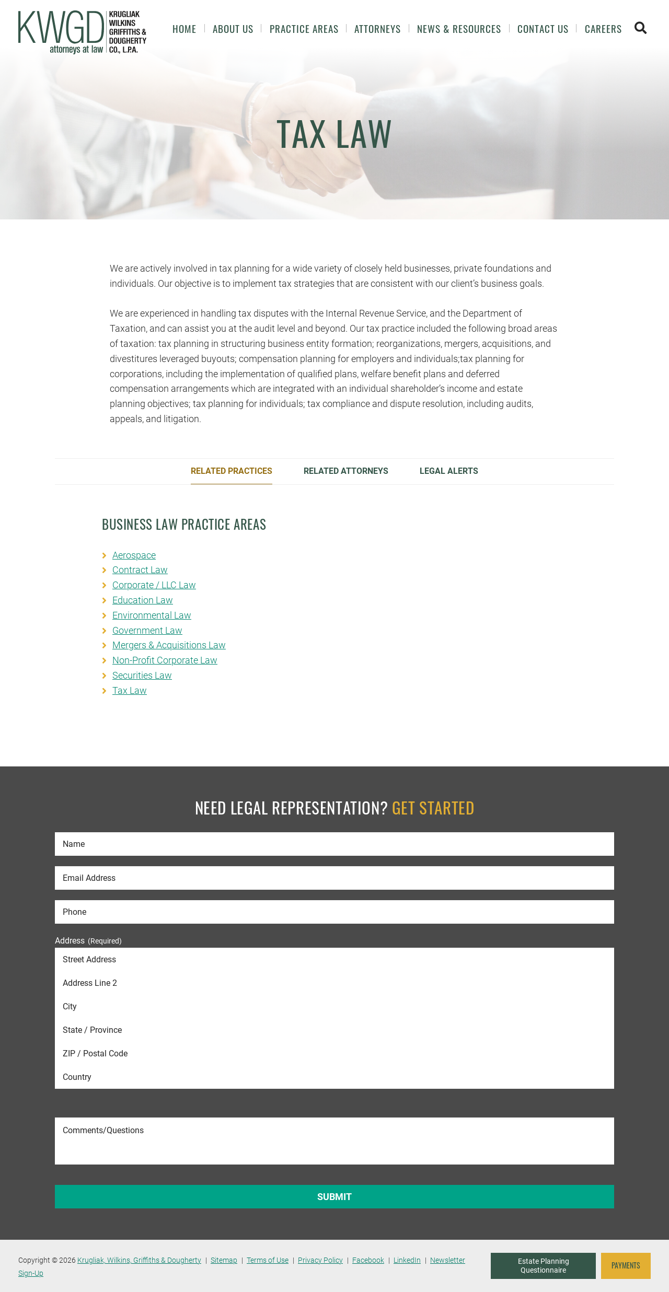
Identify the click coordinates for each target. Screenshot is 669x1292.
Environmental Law (151, 615)
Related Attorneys (346, 471)
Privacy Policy (320, 1260)
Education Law (142, 600)
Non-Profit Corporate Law (164, 660)
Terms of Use (268, 1260)
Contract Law (140, 569)
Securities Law (142, 675)
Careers (603, 28)
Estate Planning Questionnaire (543, 1266)
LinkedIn (407, 1260)
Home (184, 28)
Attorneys (377, 28)
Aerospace (134, 555)
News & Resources (459, 28)
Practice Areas (304, 28)
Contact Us (543, 28)
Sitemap (224, 1260)
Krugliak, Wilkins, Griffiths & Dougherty (139, 1260)
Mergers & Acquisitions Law (169, 644)
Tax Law (129, 690)
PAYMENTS (626, 1265)
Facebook (368, 1260)
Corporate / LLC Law (154, 584)
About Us (233, 28)
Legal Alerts (449, 471)
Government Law (147, 630)
